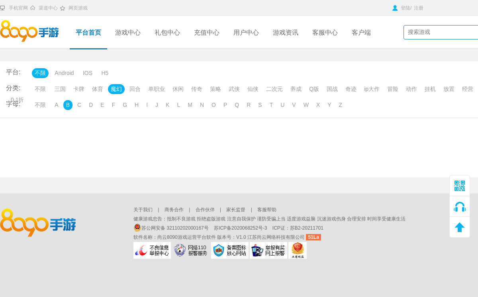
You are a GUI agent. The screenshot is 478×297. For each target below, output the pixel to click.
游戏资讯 (285, 32)
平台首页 (88, 32)
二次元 (274, 89)
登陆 (401, 8)
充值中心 (206, 32)
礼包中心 (167, 32)
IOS (87, 73)
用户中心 (246, 32)
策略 (215, 89)
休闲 (178, 89)
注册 (418, 8)
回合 (135, 89)
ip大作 (372, 89)
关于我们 (143, 209)
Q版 (314, 89)
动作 (411, 89)
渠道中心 (48, 8)
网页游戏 (78, 8)
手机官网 (18, 8)
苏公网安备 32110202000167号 (171, 228)
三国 (60, 89)
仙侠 (253, 89)
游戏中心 (128, 32)
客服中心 (325, 32)
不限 (40, 73)
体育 (97, 89)
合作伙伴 (205, 209)
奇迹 (351, 89)
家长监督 (235, 209)
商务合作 (174, 209)
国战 (332, 89)
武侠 (234, 89)
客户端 (361, 32)
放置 (448, 89)
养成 (296, 89)
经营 (467, 89)
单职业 (156, 89)
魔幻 (116, 89)
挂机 (430, 89)
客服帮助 (266, 209)
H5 (104, 73)
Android (64, 73)
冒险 (392, 89)
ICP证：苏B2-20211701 (297, 228)
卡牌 (78, 89)
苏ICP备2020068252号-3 (241, 228)
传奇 (196, 89)
